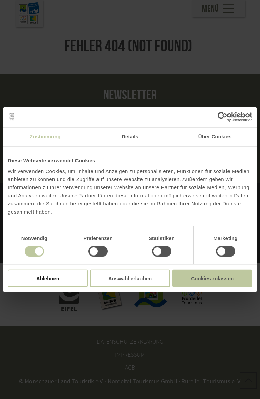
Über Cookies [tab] (215, 136)
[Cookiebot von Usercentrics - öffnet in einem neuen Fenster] (222, 117)
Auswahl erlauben (130, 278)
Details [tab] (130, 136)
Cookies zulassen (212, 278)
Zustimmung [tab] (45, 136)
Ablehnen (47, 278)
